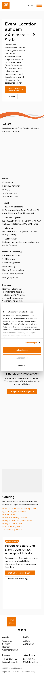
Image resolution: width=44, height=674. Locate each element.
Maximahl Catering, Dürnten (14, 517)
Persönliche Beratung (17, 578)
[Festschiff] (6, 5)
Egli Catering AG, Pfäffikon (14, 511)
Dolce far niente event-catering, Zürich (19, 508)
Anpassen (22, 358)
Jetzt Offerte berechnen (15, 89)
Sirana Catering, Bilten (12, 526)
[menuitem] (28, 5)
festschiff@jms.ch (9, 662)
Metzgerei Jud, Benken (12, 523)
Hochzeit (6, 647)
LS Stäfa (26, 641)
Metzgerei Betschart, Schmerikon (17, 520)
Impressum (6, 671)
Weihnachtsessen (10, 650)
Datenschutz (16, 671)
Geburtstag (7, 641)
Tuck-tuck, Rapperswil (12, 529)
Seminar (6, 644)
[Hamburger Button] (39, 5)
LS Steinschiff (28, 644)
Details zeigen (31, 343)
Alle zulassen (22, 350)
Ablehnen (22, 365)
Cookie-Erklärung (28, 671)
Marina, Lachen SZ (10, 514)
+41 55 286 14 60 (9, 659)
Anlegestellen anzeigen (22, 391)
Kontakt (11, 96)
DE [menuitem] (28, 5)
